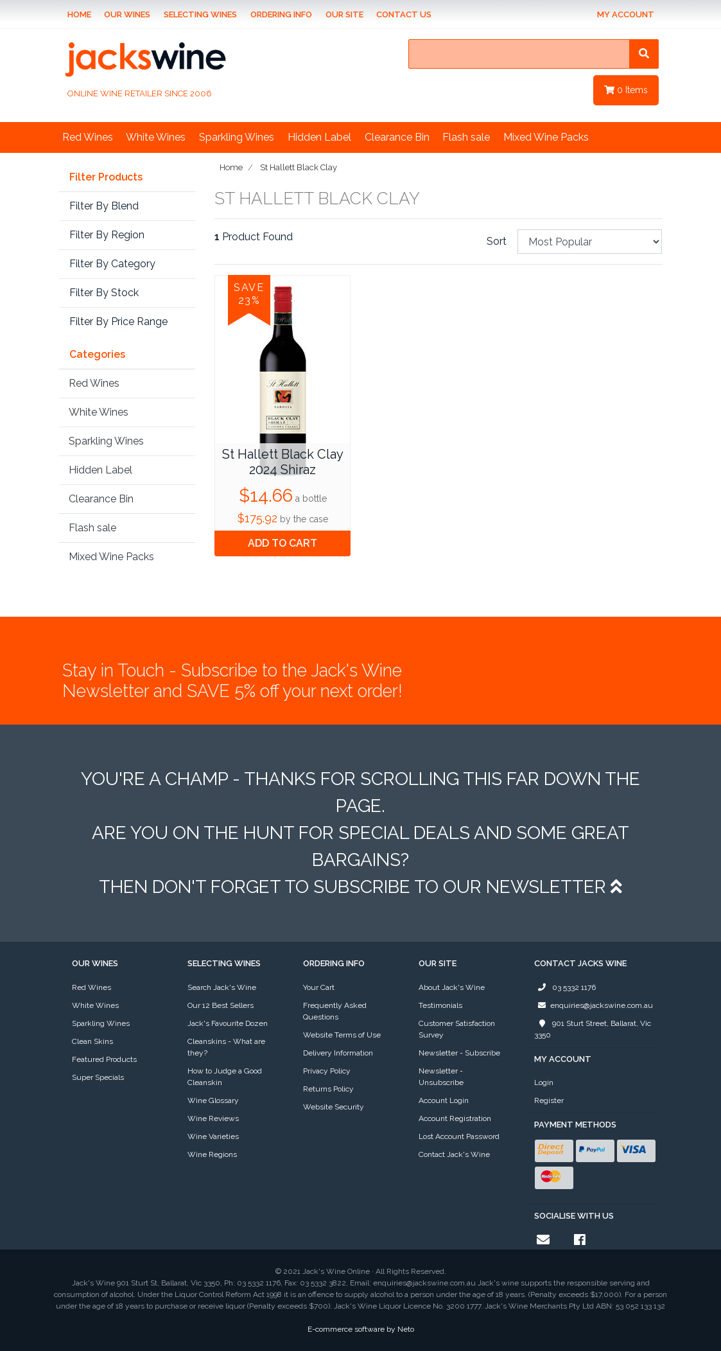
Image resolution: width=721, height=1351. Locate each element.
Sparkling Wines (236, 137)
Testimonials (440, 1005)
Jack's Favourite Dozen (227, 1023)
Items (626, 90)
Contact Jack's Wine (454, 1154)
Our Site (344, 14)
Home (79, 14)
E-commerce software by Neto (361, 1329)
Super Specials (98, 1077)
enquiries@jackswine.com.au (593, 1005)
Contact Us (403, 14)
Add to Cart (282, 543)
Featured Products (104, 1059)
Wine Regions (212, 1154)
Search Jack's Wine (221, 987)
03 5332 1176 (565, 987)
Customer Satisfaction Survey (457, 1029)
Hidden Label (319, 137)
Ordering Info (281, 14)
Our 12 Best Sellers (220, 1005)
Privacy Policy (327, 1070)
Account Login (444, 1100)
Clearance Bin (397, 137)
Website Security (333, 1106)
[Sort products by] (590, 241)
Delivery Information (338, 1052)
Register (549, 1100)
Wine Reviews (213, 1118)
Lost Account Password (459, 1136)
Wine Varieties (213, 1136)
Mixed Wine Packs (546, 137)
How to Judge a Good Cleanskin (224, 1076)
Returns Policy (328, 1088)
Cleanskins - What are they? (226, 1047)
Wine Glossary (213, 1100)
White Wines (156, 137)
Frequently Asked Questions (335, 1011)
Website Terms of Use (342, 1034)
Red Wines (87, 137)
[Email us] (543, 1240)
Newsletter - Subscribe (459, 1052)
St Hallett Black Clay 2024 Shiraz (282, 461)
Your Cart (318, 987)
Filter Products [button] (106, 177)
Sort (497, 241)
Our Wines (127, 14)
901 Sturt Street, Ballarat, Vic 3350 (592, 1028)
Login (543, 1082)
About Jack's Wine (452, 987)
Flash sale (466, 137)
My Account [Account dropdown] (625, 14)
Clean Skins (92, 1041)
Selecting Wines (200, 14)
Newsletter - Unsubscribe (441, 1076)
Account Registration (455, 1118)
